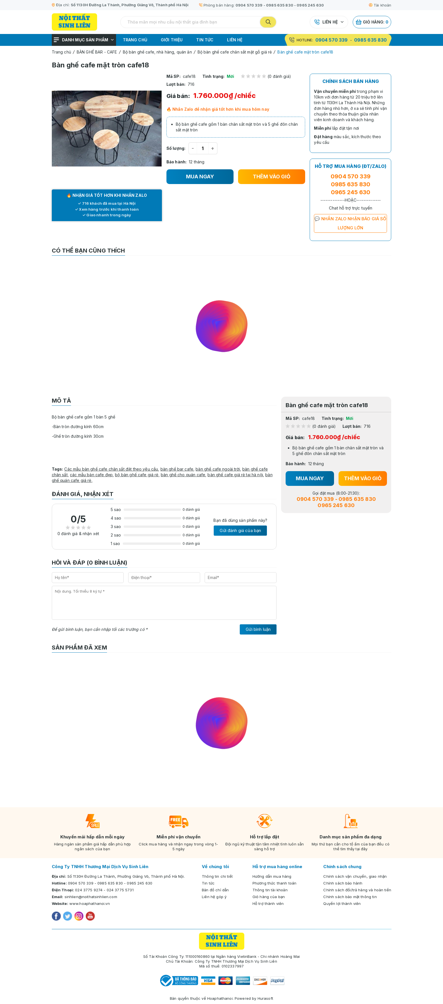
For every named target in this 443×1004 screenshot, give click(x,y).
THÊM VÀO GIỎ (271, 177)
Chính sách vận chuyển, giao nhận (355, 876)
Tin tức (204, 39)
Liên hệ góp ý (214, 896)
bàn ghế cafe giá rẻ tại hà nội (235, 474)
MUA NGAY (200, 177)
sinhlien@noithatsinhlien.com (91, 896)
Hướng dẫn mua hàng (272, 876)
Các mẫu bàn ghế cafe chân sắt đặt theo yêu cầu (111, 469)
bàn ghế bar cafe (176, 469)
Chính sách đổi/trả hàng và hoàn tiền (357, 890)
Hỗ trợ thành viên (268, 903)
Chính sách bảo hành (342, 883)
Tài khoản (380, 5)
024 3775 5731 (120, 890)
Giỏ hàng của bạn (268, 896)
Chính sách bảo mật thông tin (349, 896)
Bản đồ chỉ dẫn (215, 890)
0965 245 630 (310, 5)
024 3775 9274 (88, 890)
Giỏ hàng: (372, 22)
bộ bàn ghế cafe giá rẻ (136, 474)
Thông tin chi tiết (217, 876)
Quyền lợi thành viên (342, 903)
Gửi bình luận (258, 629)
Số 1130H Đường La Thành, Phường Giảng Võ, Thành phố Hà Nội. (126, 876)
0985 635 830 (279, 5)
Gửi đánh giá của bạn (240, 530)
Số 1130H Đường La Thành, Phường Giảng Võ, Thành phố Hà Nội (130, 5)
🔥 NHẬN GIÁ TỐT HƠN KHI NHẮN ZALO (107, 195)
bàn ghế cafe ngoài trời (218, 469)
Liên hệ (330, 22)
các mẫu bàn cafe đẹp (91, 474)
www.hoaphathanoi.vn (89, 903)
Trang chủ (135, 39)
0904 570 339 (249, 5)
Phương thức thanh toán (274, 883)
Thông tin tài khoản (270, 890)
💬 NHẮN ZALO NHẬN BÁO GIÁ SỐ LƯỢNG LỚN (350, 223)
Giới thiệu (172, 39)
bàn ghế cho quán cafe (183, 474)
